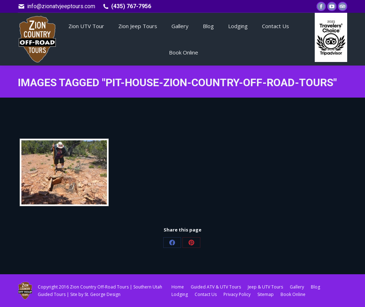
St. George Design (102, 294)
